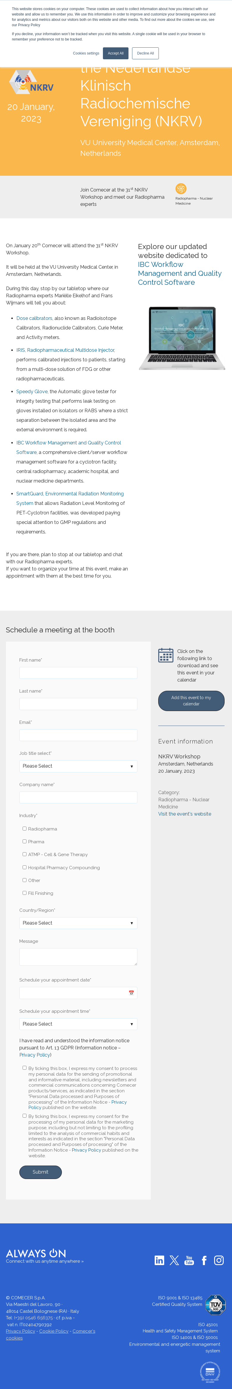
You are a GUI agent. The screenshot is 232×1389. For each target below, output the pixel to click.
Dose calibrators (34, 318)
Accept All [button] (116, 53)
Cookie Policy (53, 1331)
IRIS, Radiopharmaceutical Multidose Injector (65, 350)
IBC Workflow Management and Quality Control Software (179, 273)
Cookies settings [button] (86, 53)
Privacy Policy (34, 1055)
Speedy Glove (32, 391)
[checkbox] (78, 861)
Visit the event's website (184, 815)
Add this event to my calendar (191, 700)
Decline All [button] (145, 53)
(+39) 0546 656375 (33, 1317)
